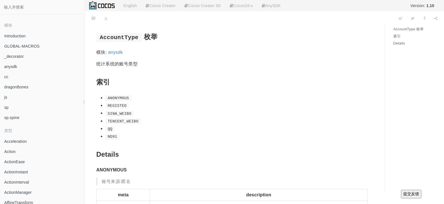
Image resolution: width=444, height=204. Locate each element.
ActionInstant (16, 172)
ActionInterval (16, 182)
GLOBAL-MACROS (22, 46)
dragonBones (16, 87)
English (130, 5)
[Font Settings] (106, 18)
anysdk (10, 66)
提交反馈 (411, 194)
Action (10, 151)
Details (399, 43)
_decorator (14, 56)
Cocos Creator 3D (202, 5)
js (5, 97)
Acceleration (15, 141)
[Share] (436, 18)
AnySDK (271, 5)
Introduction (15, 36)
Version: (422, 5)
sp (6, 107)
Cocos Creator (161, 5)
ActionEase (14, 162)
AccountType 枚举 (408, 29)
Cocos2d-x (241, 5)
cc (6, 77)
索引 (397, 36)
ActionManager (18, 192)
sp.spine (12, 117)
